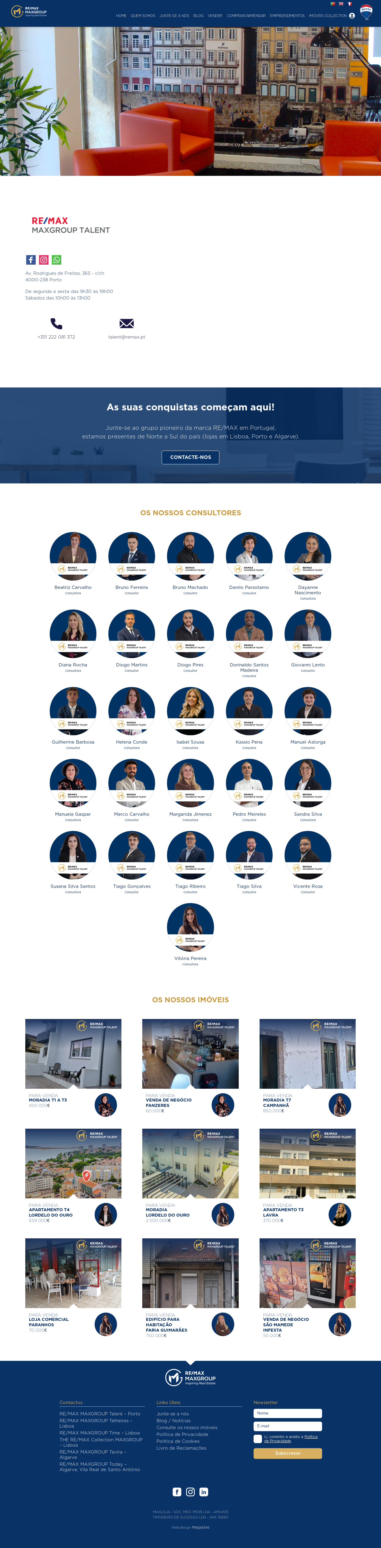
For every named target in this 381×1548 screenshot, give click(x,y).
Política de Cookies (178, 1441)
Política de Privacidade (182, 1434)
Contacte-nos (190, 457)
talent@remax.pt (126, 327)
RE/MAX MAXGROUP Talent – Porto (100, 1414)
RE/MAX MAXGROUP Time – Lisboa (100, 1433)
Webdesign (181, 1527)
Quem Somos (122, 16)
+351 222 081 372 (56, 327)
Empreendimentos (267, 16)
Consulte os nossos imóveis (187, 1428)
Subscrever (288, 1453)
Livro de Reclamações (181, 1448)
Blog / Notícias (173, 1421)
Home (101, 16)
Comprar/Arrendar (225, 16)
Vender (194, 16)
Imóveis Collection (307, 16)
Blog (178, 16)
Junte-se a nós (154, 16)
